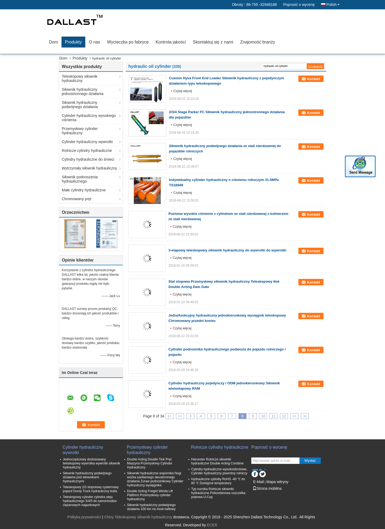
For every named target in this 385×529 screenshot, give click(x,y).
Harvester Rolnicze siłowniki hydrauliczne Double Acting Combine (217, 461)
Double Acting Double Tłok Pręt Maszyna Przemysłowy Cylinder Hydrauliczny (149, 463)
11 (274, 416)
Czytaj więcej (182, 91)
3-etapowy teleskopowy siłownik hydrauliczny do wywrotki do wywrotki (227, 250)
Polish (333, 4)
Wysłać (310, 461)
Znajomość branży (257, 42)
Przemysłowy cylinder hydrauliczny (80, 131)
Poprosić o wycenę (299, 4)
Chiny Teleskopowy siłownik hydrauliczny (138, 517)
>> (294, 416)
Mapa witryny (277, 482)
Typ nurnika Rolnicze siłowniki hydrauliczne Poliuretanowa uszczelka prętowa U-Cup (218, 493)
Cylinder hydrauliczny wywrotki (87, 142)
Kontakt (313, 79)
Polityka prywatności (84, 517)
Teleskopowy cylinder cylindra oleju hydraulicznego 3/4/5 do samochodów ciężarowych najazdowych (90, 501)
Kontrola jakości (171, 42)
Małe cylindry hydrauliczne (84, 190)
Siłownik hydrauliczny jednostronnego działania (82, 91)
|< (169, 416)
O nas (94, 42)
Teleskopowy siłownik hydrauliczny (79, 78)
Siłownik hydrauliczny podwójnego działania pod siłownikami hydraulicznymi (87, 477)
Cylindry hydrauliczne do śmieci (88, 159)
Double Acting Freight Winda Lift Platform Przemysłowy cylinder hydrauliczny (150, 495)
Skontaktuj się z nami (213, 42)
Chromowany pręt (76, 199)
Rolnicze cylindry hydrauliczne (87, 150)
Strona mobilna (267, 488)
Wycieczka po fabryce (128, 42)
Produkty (73, 42)
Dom (53, 42)
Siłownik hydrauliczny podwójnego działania (80, 104)
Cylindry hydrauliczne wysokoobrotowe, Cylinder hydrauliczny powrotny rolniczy (219, 471)
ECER (212, 525)
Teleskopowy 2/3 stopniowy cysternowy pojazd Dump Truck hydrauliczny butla (91, 489)
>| (304, 416)
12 (284, 416)
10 (263, 416)
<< (180, 416)
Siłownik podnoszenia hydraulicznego (80, 179)
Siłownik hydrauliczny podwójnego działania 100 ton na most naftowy (151, 507)
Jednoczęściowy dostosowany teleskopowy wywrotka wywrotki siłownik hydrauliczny (91, 463)
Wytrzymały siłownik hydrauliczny (89, 168)
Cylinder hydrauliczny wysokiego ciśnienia (89, 117)
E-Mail (258, 482)
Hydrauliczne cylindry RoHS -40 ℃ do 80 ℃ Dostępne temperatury (218, 481)
